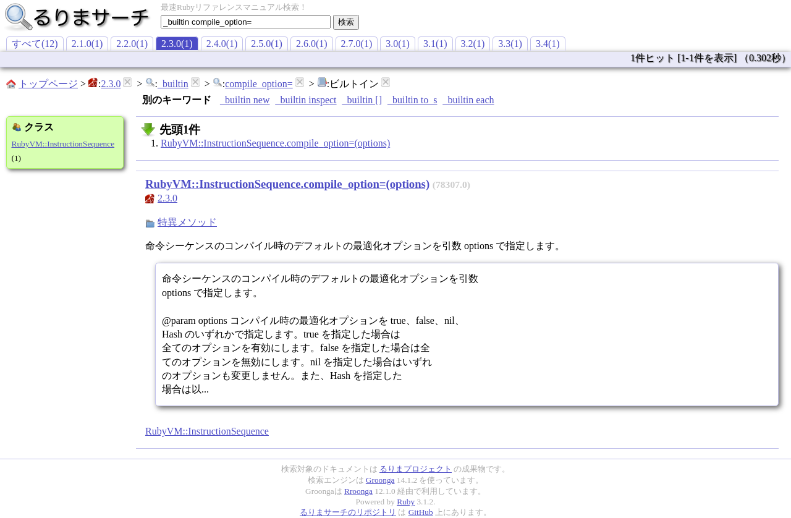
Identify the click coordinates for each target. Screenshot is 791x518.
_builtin (173, 84)
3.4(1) (548, 43)
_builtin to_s (412, 100)
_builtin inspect (305, 100)
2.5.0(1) (266, 43)
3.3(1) (510, 43)
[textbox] (246, 21)
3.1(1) (435, 43)
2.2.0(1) (132, 43)
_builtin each (468, 100)
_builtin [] (362, 100)
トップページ (48, 84)
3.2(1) (473, 43)
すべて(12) (35, 43)
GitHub (420, 512)
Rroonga (358, 491)
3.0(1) (398, 43)
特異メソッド (187, 222)
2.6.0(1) (312, 43)
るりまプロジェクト (415, 468)
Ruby (406, 501)
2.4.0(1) (222, 43)
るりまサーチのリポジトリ (348, 512)
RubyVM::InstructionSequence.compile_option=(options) (275, 143)
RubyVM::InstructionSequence (63, 143)
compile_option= (258, 84)
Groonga (380, 480)
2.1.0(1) (87, 43)
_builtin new (244, 100)
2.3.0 (111, 84)
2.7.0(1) (357, 43)
